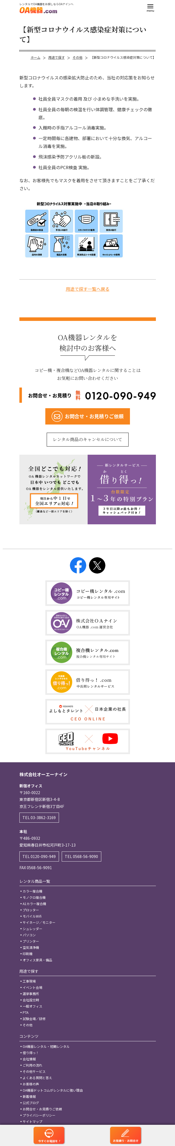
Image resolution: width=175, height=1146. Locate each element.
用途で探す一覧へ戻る (87, 289)
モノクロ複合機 (34, 897)
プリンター (31, 941)
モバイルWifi (32, 916)
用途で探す (56, 57)
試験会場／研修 (34, 1018)
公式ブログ (31, 1102)
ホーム (35, 57)
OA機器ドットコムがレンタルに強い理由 (53, 1090)
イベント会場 (32, 987)
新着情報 (29, 1096)
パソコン (29, 935)
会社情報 (29, 1059)
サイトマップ (32, 1121)
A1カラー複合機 (34, 903)
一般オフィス (32, 1006)
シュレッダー (32, 928)
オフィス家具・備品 (37, 960)
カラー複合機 (32, 891)
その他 (77, 57)
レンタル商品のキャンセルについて (87, 439)
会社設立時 (31, 1000)
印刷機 (27, 953)
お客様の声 (31, 1084)
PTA (25, 1012)
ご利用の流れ (32, 1065)
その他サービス (34, 1071)
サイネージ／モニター (39, 922)
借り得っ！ (31, 1052)
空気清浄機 (31, 947)
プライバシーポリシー (39, 1115)
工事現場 (29, 981)
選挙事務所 (31, 993)
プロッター (31, 909)
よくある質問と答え (37, 1077)
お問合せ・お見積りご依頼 (42, 1109)
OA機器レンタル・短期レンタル (46, 1046)
